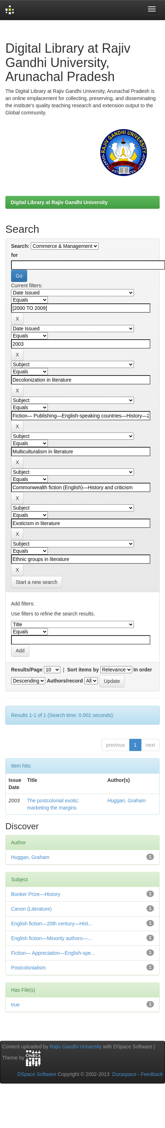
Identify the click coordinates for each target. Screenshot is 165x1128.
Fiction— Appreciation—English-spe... (53, 953)
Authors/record (65, 681)
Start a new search (37, 582)
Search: (20, 246)
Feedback (152, 1074)
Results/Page (26, 669)
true (15, 1004)
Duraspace (124, 1074)
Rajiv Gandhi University (76, 1046)
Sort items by (83, 669)
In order (143, 669)
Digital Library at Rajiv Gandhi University (59, 202)
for (14, 255)
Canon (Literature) (31, 909)
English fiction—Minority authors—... (51, 938)
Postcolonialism (28, 968)
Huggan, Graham (126, 800)
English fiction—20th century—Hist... (51, 923)
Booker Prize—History (35, 894)
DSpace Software (37, 1074)
